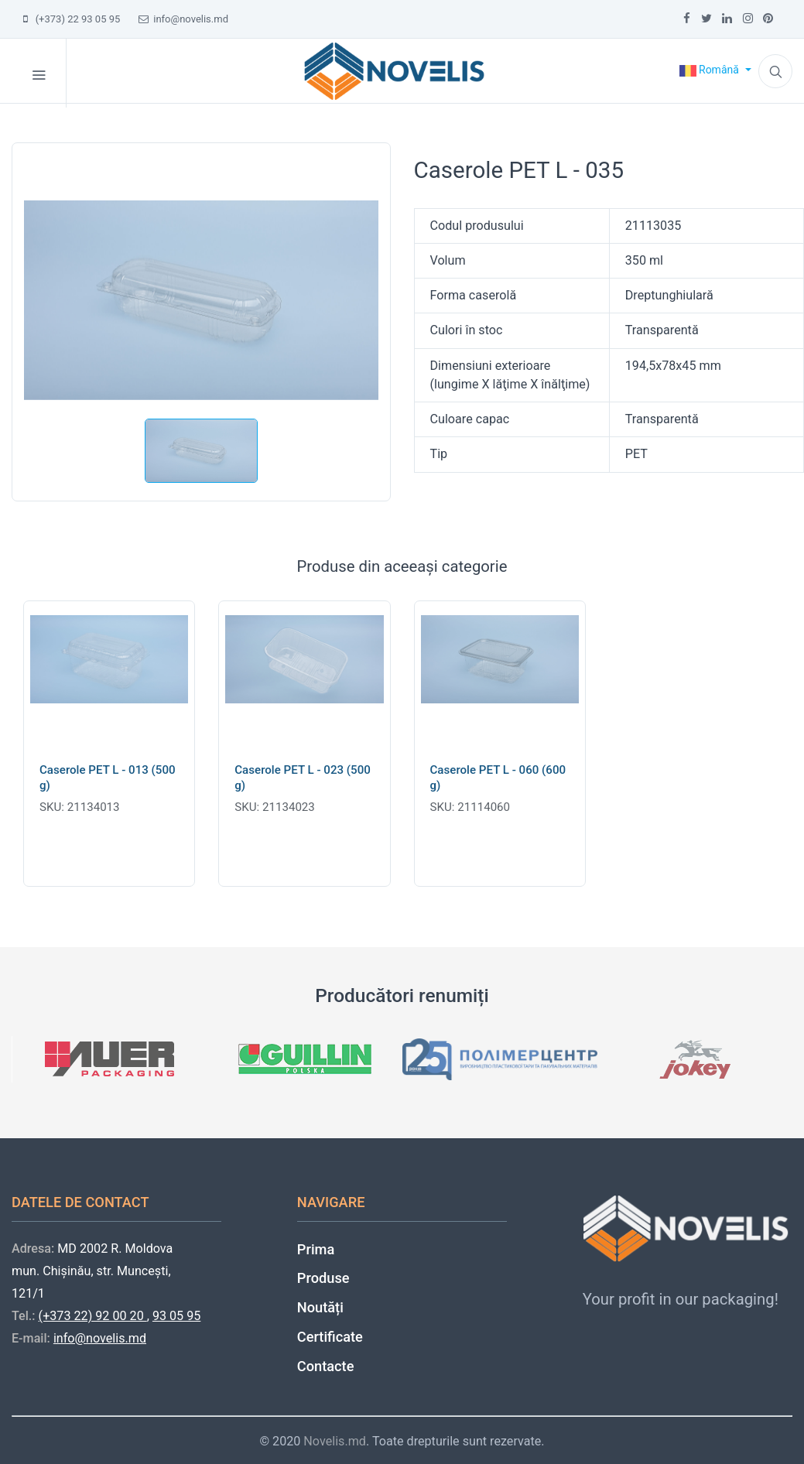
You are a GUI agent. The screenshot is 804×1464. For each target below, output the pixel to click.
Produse (323, 1278)
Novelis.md (334, 1441)
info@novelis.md (183, 19)
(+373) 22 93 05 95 (71, 19)
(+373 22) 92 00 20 (93, 1315)
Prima (315, 1249)
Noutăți (320, 1307)
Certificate (330, 1337)
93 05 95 (176, 1315)
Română (710, 69)
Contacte (325, 1366)
